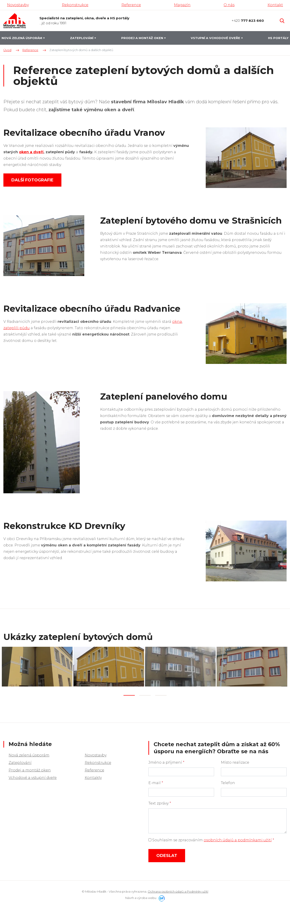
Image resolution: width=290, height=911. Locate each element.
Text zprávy (159, 802)
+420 (248, 20)
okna (177, 321)
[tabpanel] (37, 666)
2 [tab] (145, 694)
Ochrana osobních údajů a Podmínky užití (178, 890)
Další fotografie (32, 180)
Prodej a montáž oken (30, 769)
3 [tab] (161, 694)
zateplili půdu (16, 328)
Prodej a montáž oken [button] (142, 38)
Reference (94, 769)
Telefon (228, 781)
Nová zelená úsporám (29, 754)
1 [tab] (129, 694)
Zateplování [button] (82, 38)
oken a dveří (31, 152)
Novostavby (95, 754)
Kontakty (93, 776)
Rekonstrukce (98, 761)
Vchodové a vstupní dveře (33, 776)
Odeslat (166, 854)
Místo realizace (235, 761)
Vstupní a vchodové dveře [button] (216, 38)
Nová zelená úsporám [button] (22, 38)
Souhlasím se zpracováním (211, 839)
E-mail (155, 781)
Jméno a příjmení (166, 761)
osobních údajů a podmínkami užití (238, 839)
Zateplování (20, 761)
